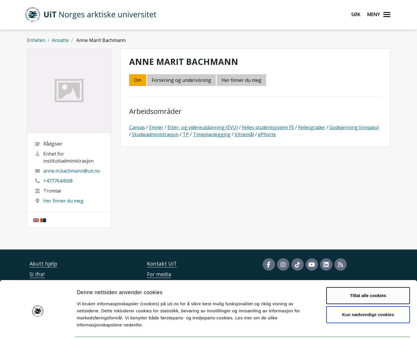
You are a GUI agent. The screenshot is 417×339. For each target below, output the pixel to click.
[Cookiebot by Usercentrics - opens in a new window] (38, 327)
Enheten (36, 40)
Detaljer (312, 327)
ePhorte (267, 134)
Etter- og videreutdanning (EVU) (203, 127)
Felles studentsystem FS (268, 127)
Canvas (137, 127)
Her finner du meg (63, 201)
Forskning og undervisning (181, 80)
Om (137, 80)
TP (186, 134)
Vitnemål (244, 134)
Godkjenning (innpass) (354, 127)
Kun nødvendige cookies (368, 293)
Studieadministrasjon (155, 134)
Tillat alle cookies (368, 274)
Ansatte (60, 40)
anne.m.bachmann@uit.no (71, 171)
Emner (156, 127)
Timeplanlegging (211, 134)
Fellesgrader (311, 127)
